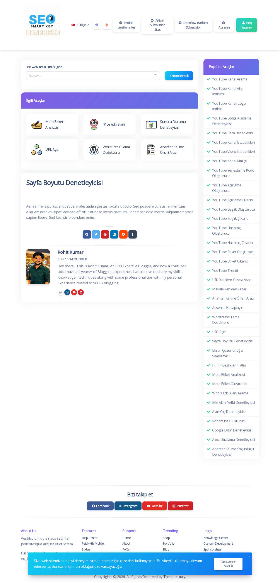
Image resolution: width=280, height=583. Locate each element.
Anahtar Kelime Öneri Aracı (233, 298)
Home (126, 538)
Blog (166, 549)
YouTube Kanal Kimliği (229, 161)
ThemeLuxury (174, 576)
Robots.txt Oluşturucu (229, 421)
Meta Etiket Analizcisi (228, 374)
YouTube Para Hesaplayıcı (232, 133)
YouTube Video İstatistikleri (233, 151)
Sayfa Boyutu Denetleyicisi (232, 341)
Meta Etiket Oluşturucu (230, 383)
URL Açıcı (219, 331)
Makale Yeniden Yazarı (229, 289)
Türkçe (80, 25)
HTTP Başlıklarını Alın (229, 365)
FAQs (126, 549)
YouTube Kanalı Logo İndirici (229, 106)
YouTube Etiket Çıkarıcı (230, 261)
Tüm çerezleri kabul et (228, 564)
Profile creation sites (126, 25)
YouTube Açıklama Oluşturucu (226, 188)
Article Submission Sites (157, 25)
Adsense (224, 25)
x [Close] (249, 556)
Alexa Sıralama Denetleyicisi (233, 439)
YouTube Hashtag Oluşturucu (226, 230)
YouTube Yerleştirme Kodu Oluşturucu (233, 173)
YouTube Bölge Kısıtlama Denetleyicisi (231, 121)
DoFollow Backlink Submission (193, 25)
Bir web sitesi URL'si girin (44, 67)
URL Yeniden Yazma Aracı (231, 279)
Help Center (89, 538)
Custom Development (218, 543)
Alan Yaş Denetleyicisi (228, 411)
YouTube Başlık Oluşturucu (233, 209)
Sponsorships (212, 549)
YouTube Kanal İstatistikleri (233, 142)
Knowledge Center (215, 538)
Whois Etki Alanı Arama (230, 393)
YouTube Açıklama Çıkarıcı (232, 200)
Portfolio (168, 543)
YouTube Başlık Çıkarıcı (230, 218)
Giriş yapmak (246, 25)
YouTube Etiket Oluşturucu (233, 251)
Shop (166, 538)
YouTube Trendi (225, 270)
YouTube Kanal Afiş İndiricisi (227, 91)
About (126, 543)
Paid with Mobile (93, 543)
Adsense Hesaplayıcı (227, 307)
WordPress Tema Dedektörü (225, 320)
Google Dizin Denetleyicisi (232, 430)
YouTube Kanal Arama (229, 79)
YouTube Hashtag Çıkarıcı (232, 242)
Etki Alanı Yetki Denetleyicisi (233, 402)
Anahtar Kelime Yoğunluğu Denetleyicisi (233, 452)
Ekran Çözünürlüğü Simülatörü (227, 353)
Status (86, 549)
